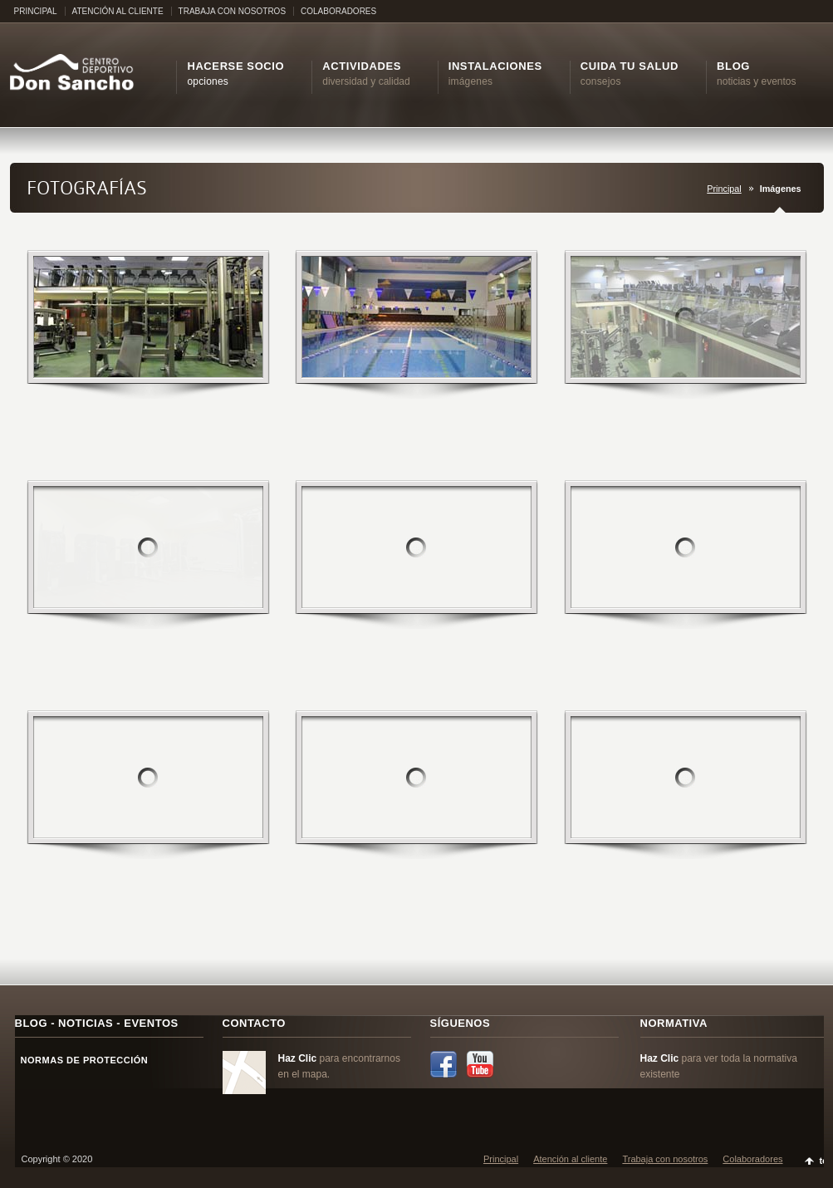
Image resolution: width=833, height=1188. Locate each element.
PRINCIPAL (35, 11)
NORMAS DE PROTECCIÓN (82, 1060)
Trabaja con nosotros (665, 1159)
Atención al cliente (570, 1159)
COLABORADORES (338, 11)
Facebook (443, 1064)
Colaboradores (752, 1159)
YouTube (480, 1064)
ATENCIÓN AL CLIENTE (118, 11)
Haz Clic (297, 1058)
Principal (724, 189)
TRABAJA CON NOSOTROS (232, 11)
